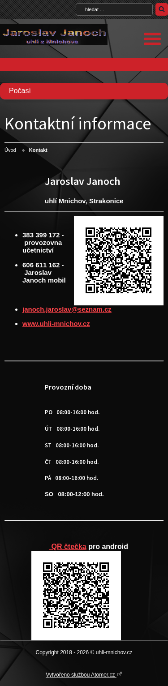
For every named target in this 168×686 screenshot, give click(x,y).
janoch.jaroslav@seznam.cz (67, 309)
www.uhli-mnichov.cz (56, 323)
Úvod (10, 150)
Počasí (20, 90)
